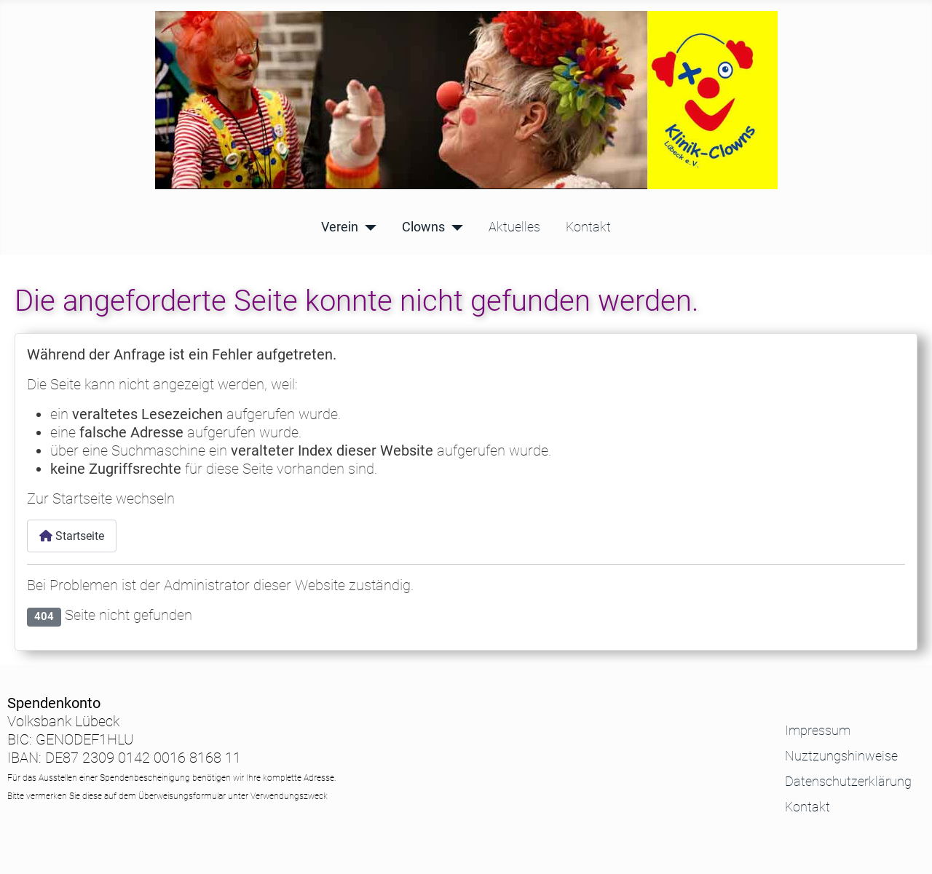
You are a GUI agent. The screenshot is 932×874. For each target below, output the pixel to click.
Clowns (423, 227)
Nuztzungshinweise (841, 756)
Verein (339, 227)
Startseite (71, 536)
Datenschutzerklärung (848, 782)
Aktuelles (514, 227)
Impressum (817, 731)
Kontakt (588, 227)
